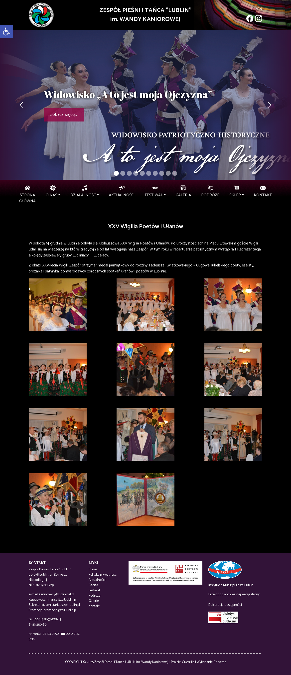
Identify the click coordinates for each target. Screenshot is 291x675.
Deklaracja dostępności (225, 605)
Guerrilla (188, 662)
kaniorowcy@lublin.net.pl (56, 594)
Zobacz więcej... (64, 114)
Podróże (94, 596)
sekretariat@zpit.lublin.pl (62, 605)
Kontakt (94, 606)
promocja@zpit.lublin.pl (60, 610)
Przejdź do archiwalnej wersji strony (234, 594)
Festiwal (94, 590)
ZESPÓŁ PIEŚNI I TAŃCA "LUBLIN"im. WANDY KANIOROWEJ (145, 14)
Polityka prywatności (103, 575)
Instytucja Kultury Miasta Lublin (230, 585)
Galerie (94, 601)
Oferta (93, 585)
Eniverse (220, 662)
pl (253, 9)
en (259, 9)
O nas (93, 569)
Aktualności (97, 580)
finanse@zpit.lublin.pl (62, 600)
